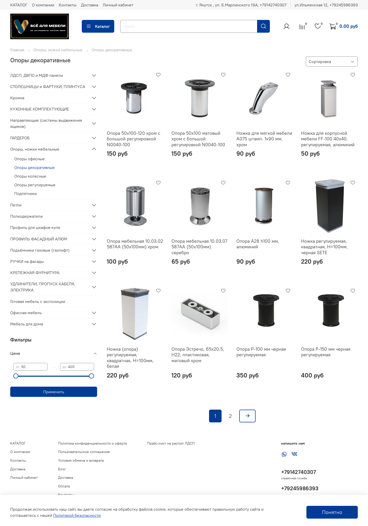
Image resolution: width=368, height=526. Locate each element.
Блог (62, 469)
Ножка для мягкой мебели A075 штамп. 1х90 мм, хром (264, 139)
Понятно (332, 512)
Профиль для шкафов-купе (35, 227)
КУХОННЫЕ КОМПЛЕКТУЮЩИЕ (39, 109)
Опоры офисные (29, 158)
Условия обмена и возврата (81, 460)
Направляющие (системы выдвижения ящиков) (46, 123)
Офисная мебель (26, 312)
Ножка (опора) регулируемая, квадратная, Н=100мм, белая (130, 357)
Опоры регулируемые (34, 184)
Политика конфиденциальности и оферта (92, 443)
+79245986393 (299, 488)
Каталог (98, 26)
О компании (43, 4)
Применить (53, 391)
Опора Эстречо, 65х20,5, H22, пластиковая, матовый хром (197, 354)
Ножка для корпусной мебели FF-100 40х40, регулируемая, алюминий (327, 139)
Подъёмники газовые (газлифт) (40, 250)
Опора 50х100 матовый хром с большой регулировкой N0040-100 (198, 139)
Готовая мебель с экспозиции (37, 301)
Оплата (64, 486)
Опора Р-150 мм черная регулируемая (325, 352)
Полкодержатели (26, 216)
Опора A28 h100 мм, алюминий (257, 244)
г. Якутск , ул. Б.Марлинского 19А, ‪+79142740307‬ (241, 4)
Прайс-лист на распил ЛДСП (171, 443)
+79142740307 (298, 472)
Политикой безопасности (77, 515)
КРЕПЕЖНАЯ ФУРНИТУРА (34, 272)
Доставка (89, 4)
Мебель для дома (26, 323)
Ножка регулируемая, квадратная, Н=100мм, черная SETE (324, 246)
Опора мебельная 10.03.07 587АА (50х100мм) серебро (199, 246)
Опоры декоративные (34, 167)
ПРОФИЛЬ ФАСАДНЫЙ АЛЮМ (38, 238)
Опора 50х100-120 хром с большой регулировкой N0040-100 (133, 139)
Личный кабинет (118, 4)
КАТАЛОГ (18, 4)
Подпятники (25, 193)
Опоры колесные (30, 176)
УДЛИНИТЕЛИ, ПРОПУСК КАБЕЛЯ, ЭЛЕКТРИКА (42, 286)
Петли (15, 204)
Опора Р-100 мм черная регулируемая (261, 352)
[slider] (16, 376)
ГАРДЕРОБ (20, 137)
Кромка (17, 97)
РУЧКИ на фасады (27, 261)
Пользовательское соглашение (84, 451)
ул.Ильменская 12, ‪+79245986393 (326, 4)
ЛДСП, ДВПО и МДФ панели (36, 75)
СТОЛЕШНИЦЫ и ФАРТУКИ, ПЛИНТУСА (47, 86)
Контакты (67, 4)
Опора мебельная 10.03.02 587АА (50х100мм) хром (135, 244)
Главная (17, 49)
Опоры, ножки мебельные (58, 49)
